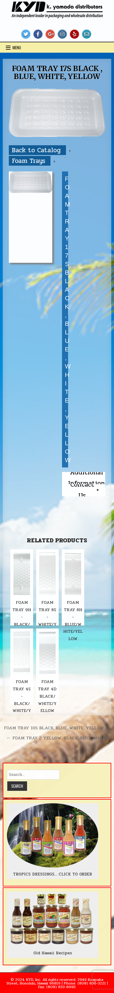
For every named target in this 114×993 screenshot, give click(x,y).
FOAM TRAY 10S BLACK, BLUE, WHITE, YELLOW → (57, 727)
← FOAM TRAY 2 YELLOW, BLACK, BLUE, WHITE (56, 737)
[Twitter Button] (25, 34)
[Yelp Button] (74, 34)
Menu (16, 47)
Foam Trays (29, 161)
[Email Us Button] (86, 34)
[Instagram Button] (62, 34)
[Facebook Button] (38, 34)
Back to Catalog (37, 150)
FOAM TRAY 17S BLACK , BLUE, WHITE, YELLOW (57, 72)
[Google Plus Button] (50, 34)
